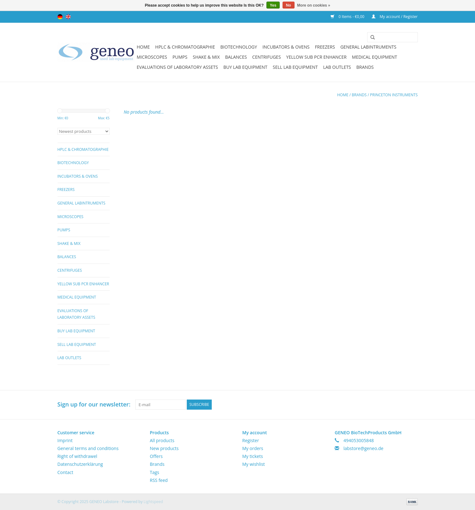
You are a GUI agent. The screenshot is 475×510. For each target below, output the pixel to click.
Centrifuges (266, 57)
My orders (252, 448)
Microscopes (152, 57)
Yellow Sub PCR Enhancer (316, 57)
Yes (273, 5)
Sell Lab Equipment (295, 67)
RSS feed (159, 480)
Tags (154, 472)
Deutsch (60, 16)
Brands (365, 67)
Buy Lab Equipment (245, 67)
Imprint (65, 440)
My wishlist (253, 464)
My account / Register (394, 16)
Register (250, 440)
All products (162, 440)
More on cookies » (313, 5)
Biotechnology (238, 47)
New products (164, 448)
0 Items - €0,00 (348, 16)
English (68, 16)
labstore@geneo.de (364, 448)
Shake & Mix (206, 57)
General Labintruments (368, 47)
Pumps (180, 57)
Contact (65, 472)
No (288, 5)
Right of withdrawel (77, 456)
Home (143, 47)
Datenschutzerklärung (80, 464)
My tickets (252, 456)
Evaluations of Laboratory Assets (177, 67)
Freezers (325, 47)
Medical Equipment (374, 57)
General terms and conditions (88, 448)
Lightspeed (153, 501)
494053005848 (359, 440)
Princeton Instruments (394, 95)
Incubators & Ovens (285, 47)
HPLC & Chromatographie (185, 47)
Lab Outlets (337, 67)
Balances (236, 57)
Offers (156, 456)
